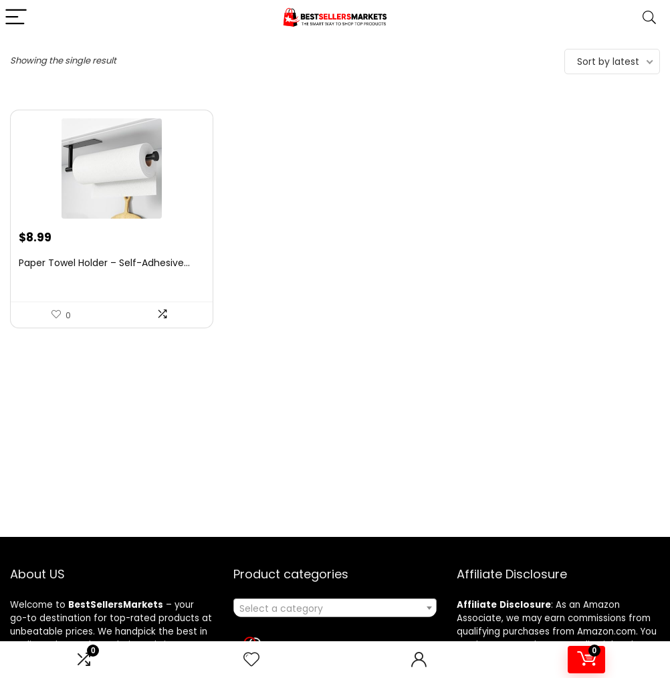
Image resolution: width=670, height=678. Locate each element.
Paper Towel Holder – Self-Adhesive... (104, 262)
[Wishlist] (251, 659)
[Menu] (16, 17)
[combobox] (335, 607)
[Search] (649, 17)
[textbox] (335, 608)
